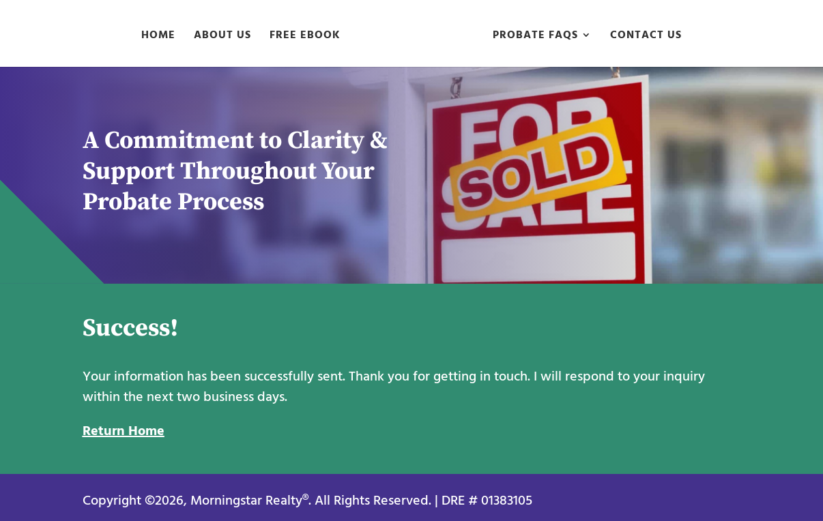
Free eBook (305, 37)
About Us (222, 37)
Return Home (123, 431)
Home (158, 37)
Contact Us (646, 37)
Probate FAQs (535, 37)
